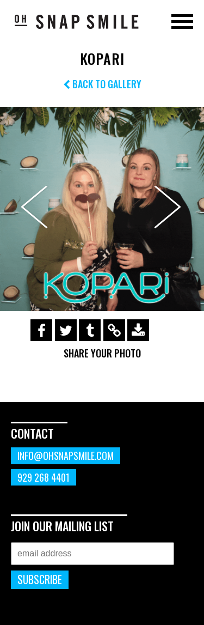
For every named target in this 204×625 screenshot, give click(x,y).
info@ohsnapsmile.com (65, 455)
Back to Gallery (102, 84)
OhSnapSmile (76, 21)
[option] (102, 209)
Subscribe (39, 579)
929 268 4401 (43, 477)
